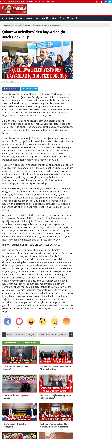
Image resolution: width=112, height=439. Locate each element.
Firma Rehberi (11, 2)
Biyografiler (29, 2)
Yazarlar (2, 2)
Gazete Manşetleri (48, 2)
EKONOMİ (28, 18)
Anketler (37, 2)
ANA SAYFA (7, 25)
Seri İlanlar (20, 2)
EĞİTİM (62, 18)
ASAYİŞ (45, 18)
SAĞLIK (53, 18)
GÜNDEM (9, 18)
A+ (69, 82)
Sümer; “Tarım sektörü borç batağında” (19, 334)
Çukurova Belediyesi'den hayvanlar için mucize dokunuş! (43, 25)
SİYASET (18, 18)
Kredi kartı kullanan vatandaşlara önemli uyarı (56, 334)
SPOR (37, 18)
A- (72, 82)
